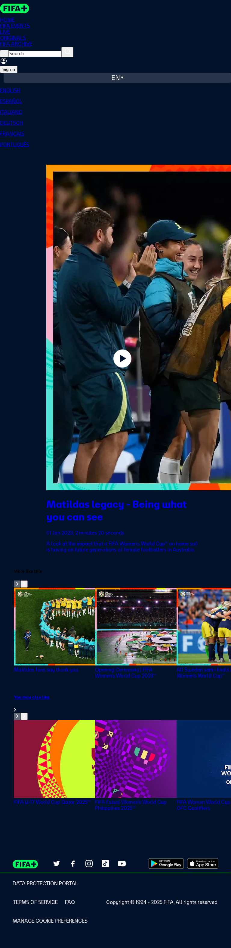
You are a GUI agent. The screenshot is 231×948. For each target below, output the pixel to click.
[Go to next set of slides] (24, 584)
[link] (122, 703)
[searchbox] (35, 54)
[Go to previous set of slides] (17, 584)
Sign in (8, 69)
